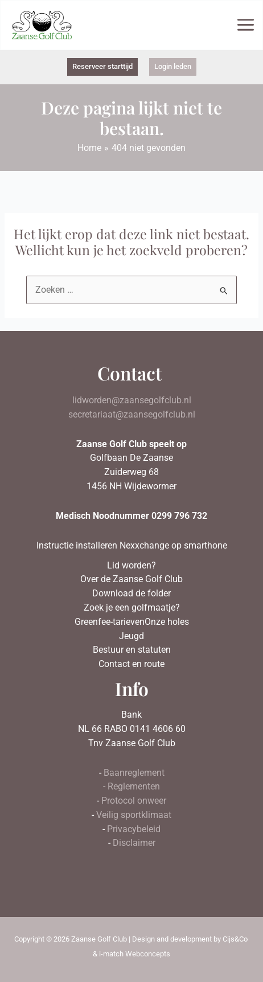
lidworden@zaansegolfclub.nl (131, 400)
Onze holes (167, 622)
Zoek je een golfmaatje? (132, 608)
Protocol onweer (133, 801)
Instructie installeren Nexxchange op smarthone (131, 546)
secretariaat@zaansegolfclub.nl (131, 415)
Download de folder (131, 593)
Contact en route (131, 664)
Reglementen (134, 786)
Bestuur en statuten (132, 650)
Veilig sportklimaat (133, 815)
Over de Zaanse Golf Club (131, 579)
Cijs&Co (235, 939)
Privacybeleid (134, 829)
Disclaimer (134, 843)
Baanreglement (134, 773)
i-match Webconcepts (134, 954)
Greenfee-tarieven (110, 622)
